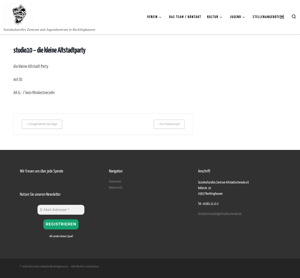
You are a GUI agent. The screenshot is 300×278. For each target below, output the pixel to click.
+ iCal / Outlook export (166, 124)
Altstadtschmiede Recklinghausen (48, 266)
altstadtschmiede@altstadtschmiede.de (219, 213)
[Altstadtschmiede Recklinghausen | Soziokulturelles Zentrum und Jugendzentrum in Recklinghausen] (19, 13)
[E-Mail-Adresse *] (61, 209)
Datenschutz (115, 187)
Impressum (115, 181)
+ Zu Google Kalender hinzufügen (46, 124)
